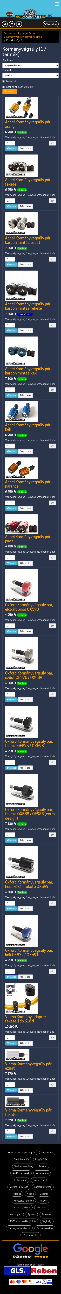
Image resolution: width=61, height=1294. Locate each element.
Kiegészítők (41, 1159)
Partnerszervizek (45, 1228)
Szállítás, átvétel (22, 1207)
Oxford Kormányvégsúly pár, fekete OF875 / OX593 (29, 743)
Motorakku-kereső (19, 1187)
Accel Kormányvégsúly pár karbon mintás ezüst (27, 240)
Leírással (9, 81)
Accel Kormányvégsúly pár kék (27, 427)
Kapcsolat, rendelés (24, 1200)
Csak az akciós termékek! (17, 86)
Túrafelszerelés (21, 1159)
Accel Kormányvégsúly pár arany (27, 124)
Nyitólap (17, 1194)
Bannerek (46, 1214)
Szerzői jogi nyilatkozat (19, 1228)
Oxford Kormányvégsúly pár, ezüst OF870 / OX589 (29, 675)
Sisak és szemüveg (23, 1166)
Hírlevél (43, 1200)
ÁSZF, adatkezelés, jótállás (23, 1221)
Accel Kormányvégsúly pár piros (27, 538)
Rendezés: (7, 60)
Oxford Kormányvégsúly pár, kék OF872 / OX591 (29, 952)
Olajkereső (21, 1180)
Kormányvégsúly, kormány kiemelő (24, 36)
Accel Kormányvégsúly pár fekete (27, 181)
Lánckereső (39, 1180)
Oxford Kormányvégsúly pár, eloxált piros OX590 (29, 606)
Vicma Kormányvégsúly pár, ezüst (28, 1066)
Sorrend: (6, 70)
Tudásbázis (41, 1207)
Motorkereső (42, 1173)
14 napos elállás (30, 1235)
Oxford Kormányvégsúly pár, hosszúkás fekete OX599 (29, 884)
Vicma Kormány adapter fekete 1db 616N (25, 1018)
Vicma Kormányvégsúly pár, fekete (28, 1112)
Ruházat (43, 1166)
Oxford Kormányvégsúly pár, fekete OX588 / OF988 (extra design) (30, 814)
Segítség (46, 1221)
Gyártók (32, 1214)
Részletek (25, 148)
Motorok (44, 1194)
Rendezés (9, 91)
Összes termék (11, 33)
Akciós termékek (21, 1173)
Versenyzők (16, 1214)
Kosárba (11, 148)
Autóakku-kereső (42, 1187)
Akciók (30, 1194)
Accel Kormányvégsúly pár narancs (27, 484)
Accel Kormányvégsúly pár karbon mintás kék (27, 370)
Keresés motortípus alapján (21, 1152)
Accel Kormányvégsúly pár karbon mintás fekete (27, 306)
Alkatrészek (28, 33)
